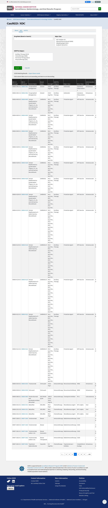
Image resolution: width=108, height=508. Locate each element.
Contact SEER (34, 481)
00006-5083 (24, 396)
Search (17, 68)
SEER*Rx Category (19, 51)
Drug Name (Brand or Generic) (22, 36)
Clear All (27, 68)
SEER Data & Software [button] (43, 15)
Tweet (92, 2)
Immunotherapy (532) (33, 59)
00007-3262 (24, 437)
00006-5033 (24, 383)
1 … (63, 454)
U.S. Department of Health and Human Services (34, 499)
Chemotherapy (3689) (33, 56)
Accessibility (82, 481)
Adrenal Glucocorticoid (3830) (74, 41)
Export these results (34, 73)
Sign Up (10, 488)
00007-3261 (24, 431)
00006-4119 (24, 210)
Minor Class (80, 84)
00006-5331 (24, 405)
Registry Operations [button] (62, 15)
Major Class (58, 36)
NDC (21, 30)
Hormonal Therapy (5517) (33, 58)
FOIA (80, 486)
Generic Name (33, 84)
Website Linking (83, 495)
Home (12, 15)
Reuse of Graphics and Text (86, 493)
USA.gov (85, 499)
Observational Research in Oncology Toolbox (39, 19)
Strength (50, 84)
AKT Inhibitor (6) (74, 39)
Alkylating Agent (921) (74, 43)
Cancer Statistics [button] (25, 15)
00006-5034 (24, 390)
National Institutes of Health (57, 499)
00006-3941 (24, 86)
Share (88, 2)
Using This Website (60, 486)
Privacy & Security (84, 490)
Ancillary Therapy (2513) (33, 54)
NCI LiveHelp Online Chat (38, 483)
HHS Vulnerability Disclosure (87, 488)
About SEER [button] (93, 15)
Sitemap (57, 483)
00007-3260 (24, 418)
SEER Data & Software (19, 19)
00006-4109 (24, 147)
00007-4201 (24, 444)
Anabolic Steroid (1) (74, 45)
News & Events (80, 15)
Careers (57, 481)
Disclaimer (82, 483)
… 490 (89, 454)
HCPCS (26, 30)
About (16, 30)
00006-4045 (24, 99)
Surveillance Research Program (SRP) (52, 466)
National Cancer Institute (74, 499)
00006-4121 (24, 314)
